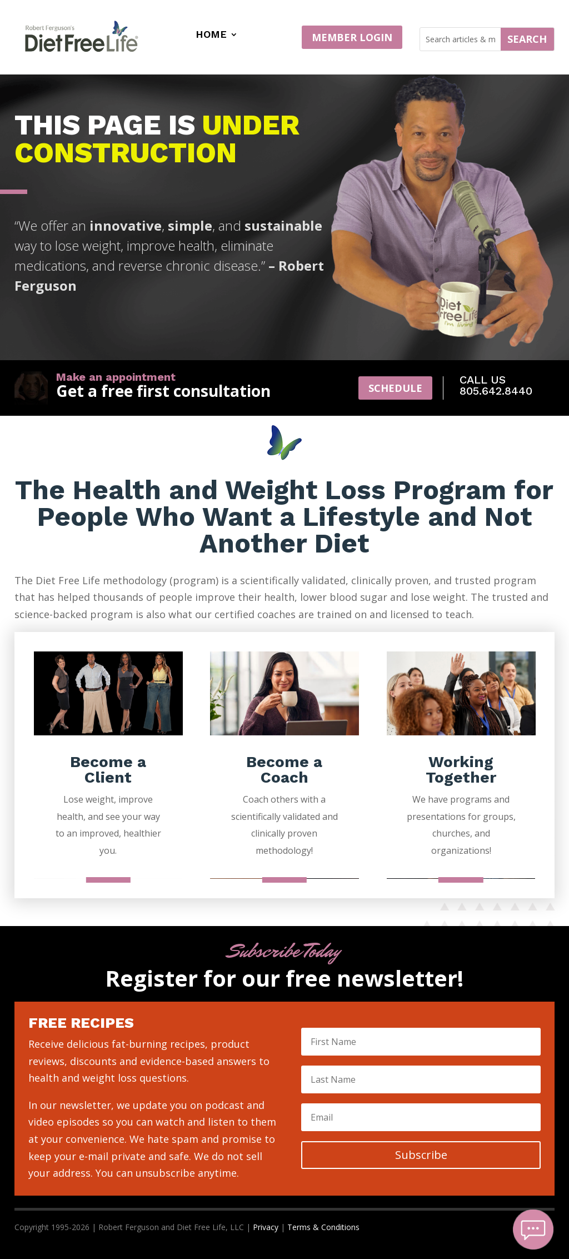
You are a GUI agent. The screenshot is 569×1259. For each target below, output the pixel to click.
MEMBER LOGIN (352, 37)
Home (211, 35)
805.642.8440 (496, 390)
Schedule (395, 388)
